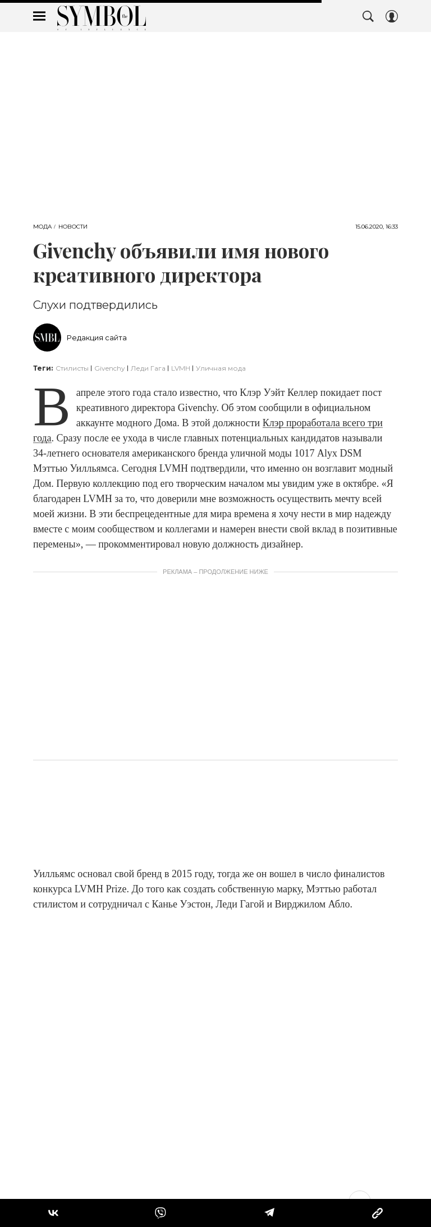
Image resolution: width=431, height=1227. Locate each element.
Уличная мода (221, 368)
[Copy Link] (377, 1213)
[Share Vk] (53, 1213)
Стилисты (72, 368)
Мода (42, 226)
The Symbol (101, 18)
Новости (73, 226)
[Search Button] (368, 16)
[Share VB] (160, 1213)
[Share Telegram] (269, 1213)
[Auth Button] (392, 16)
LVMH (180, 368)
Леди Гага (148, 368)
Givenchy (109, 368)
